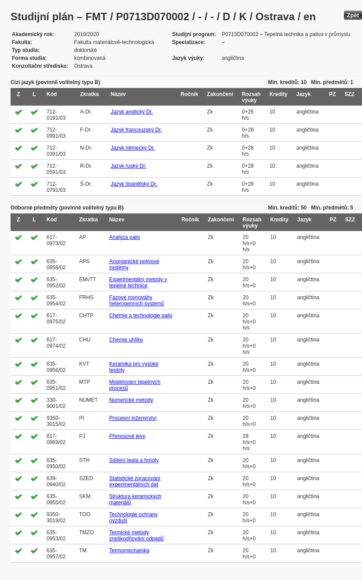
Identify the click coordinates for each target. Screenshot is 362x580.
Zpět (353, 15)
